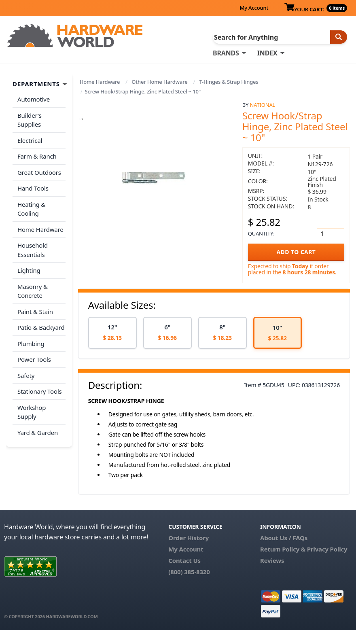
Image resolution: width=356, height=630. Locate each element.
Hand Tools (33, 188)
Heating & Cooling (31, 209)
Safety (25, 375)
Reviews (272, 560)
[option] (112, 333)
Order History (188, 538)
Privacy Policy (327, 549)
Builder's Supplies (29, 120)
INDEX (267, 53)
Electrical (29, 140)
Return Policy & (282, 549)
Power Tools (34, 359)
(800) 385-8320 (189, 572)
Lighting (28, 270)
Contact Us (184, 560)
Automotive (33, 99)
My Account (253, 7)
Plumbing (30, 343)
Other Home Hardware (159, 81)
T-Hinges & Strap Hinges (228, 81)
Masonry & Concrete (32, 291)
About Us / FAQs (283, 538)
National (262, 104)
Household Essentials (32, 250)
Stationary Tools (39, 391)
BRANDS (226, 53)
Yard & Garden (37, 432)
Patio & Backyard (40, 327)
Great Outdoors (39, 172)
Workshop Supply (31, 412)
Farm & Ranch (37, 156)
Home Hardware (100, 81)
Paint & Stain (35, 312)
